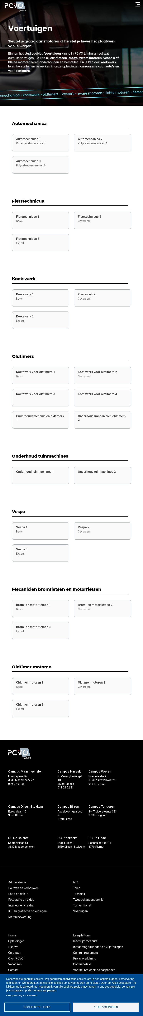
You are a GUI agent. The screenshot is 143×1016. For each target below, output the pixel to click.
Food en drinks (18, 894)
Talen (76, 888)
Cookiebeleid (31, 995)
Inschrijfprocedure (85, 941)
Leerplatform (82, 935)
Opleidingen (16, 941)
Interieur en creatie (20, 905)
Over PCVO (15, 958)
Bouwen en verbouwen (23, 888)
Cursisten (14, 953)
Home (12, 935)
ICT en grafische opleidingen (27, 911)
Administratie (17, 882)
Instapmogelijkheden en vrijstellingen (98, 947)
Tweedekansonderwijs (88, 899)
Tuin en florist (82, 905)
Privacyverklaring (14, 995)
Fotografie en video (21, 899)
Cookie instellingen (37, 1007)
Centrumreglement (85, 953)
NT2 (76, 882)
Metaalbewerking (19, 917)
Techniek (79, 894)
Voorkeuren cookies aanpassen (94, 970)
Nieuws (13, 947)
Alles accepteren (106, 1007)
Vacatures (15, 964)
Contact (13, 970)
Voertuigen (80, 911)
